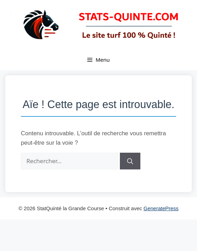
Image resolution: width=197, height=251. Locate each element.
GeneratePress (161, 208)
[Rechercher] (130, 161)
